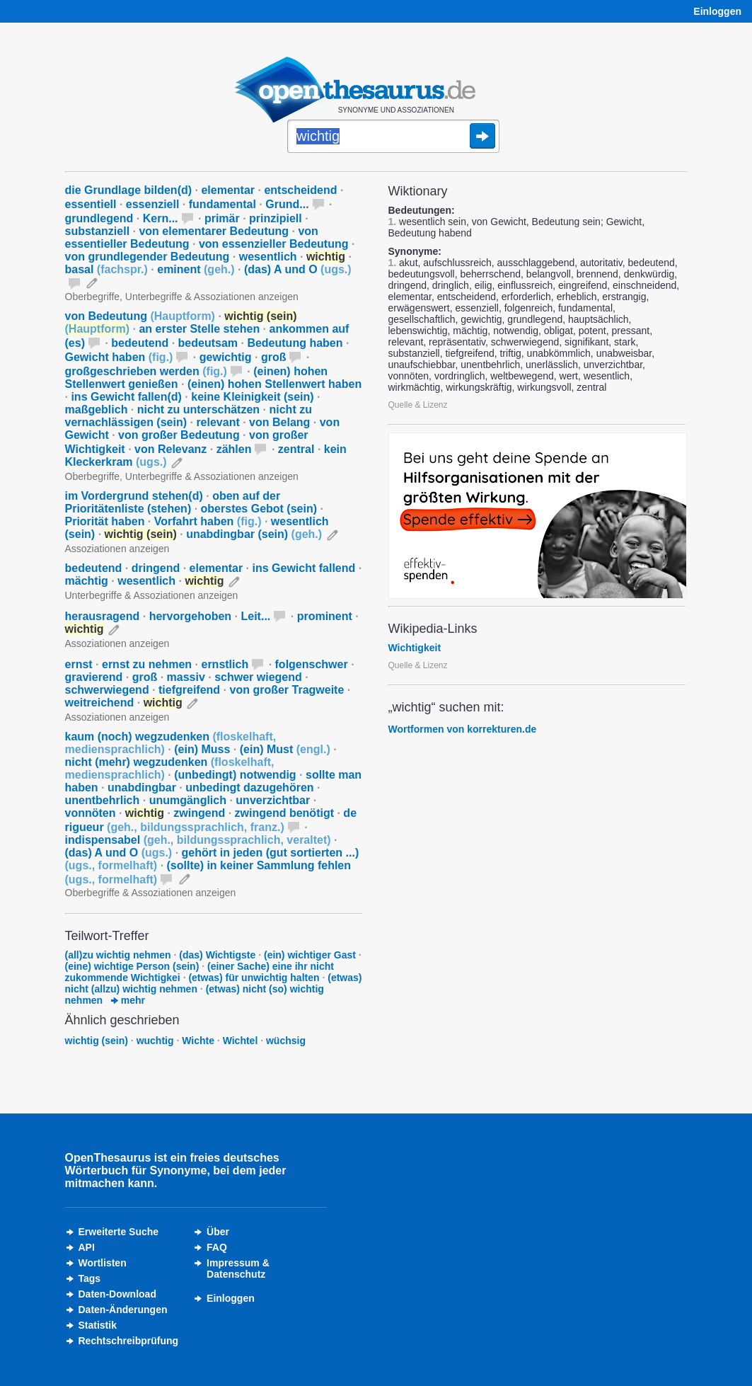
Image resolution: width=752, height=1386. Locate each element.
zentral (296, 449)
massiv (186, 677)
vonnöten (90, 813)
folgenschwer (311, 664)
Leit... (256, 616)
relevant (217, 422)
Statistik (98, 1325)
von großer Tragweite (287, 690)
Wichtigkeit (414, 647)
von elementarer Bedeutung (214, 231)
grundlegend (99, 218)
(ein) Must (285, 749)
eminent (195, 269)
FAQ (217, 1247)
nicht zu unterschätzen (198, 409)
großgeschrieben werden (146, 371)
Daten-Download (117, 1294)
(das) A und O (298, 269)
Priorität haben (105, 521)
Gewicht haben (119, 357)
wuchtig (155, 1040)
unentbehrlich (102, 800)
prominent (324, 616)
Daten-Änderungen (123, 1309)
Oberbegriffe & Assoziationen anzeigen (150, 892)
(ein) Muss (202, 749)
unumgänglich (187, 800)
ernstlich (224, 664)
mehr (128, 1000)
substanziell (97, 231)
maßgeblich (96, 409)
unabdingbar (142, 787)
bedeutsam (208, 343)
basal (106, 269)
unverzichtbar (273, 800)
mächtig (86, 581)
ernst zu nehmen (147, 664)
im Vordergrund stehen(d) (134, 496)
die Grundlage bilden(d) (128, 190)
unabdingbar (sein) (254, 534)
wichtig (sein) (96, 1040)
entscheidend (300, 190)
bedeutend (139, 343)
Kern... (160, 218)
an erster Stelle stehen (199, 329)
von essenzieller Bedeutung (274, 244)
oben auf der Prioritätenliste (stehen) (173, 502)
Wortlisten (103, 1262)
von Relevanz (170, 449)
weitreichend (99, 703)
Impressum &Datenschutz (238, 1268)
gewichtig (225, 357)
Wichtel (240, 1040)
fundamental (222, 204)
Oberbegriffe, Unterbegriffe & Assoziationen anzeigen (182, 296)
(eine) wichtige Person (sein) (132, 966)
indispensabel (198, 840)
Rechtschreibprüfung (129, 1340)
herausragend (102, 616)
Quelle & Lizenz (418, 405)
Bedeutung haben (294, 343)
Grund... (286, 204)
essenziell (153, 204)
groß (274, 357)
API (87, 1247)
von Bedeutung (140, 316)
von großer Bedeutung (179, 435)
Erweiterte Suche (119, 1231)
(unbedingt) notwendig (235, 775)
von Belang (279, 422)
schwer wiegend (258, 677)
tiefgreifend (189, 690)
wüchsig (286, 1040)
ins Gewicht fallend (304, 568)
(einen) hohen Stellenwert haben (274, 384)
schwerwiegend (107, 690)
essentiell (91, 204)
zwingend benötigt (284, 813)
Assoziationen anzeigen (117, 548)
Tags (90, 1278)
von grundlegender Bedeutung (147, 257)
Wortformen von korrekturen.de (462, 729)
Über (218, 1231)
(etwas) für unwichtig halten (253, 977)
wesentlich (268, 257)
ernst (79, 664)
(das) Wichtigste (217, 955)
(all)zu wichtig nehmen (118, 955)
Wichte (198, 1040)
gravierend (94, 677)
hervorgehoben (190, 616)
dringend (156, 568)
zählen (234, 449)
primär (222, 218)
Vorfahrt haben (208, 521)
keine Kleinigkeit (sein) (252, 397)
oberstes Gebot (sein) (259, 509)
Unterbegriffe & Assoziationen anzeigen (151, 595)
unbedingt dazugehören (249, 787)
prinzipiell (275, 218)
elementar (228, 190)
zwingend (199, 813)
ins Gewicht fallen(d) (126, 397)
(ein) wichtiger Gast (310, 955)
